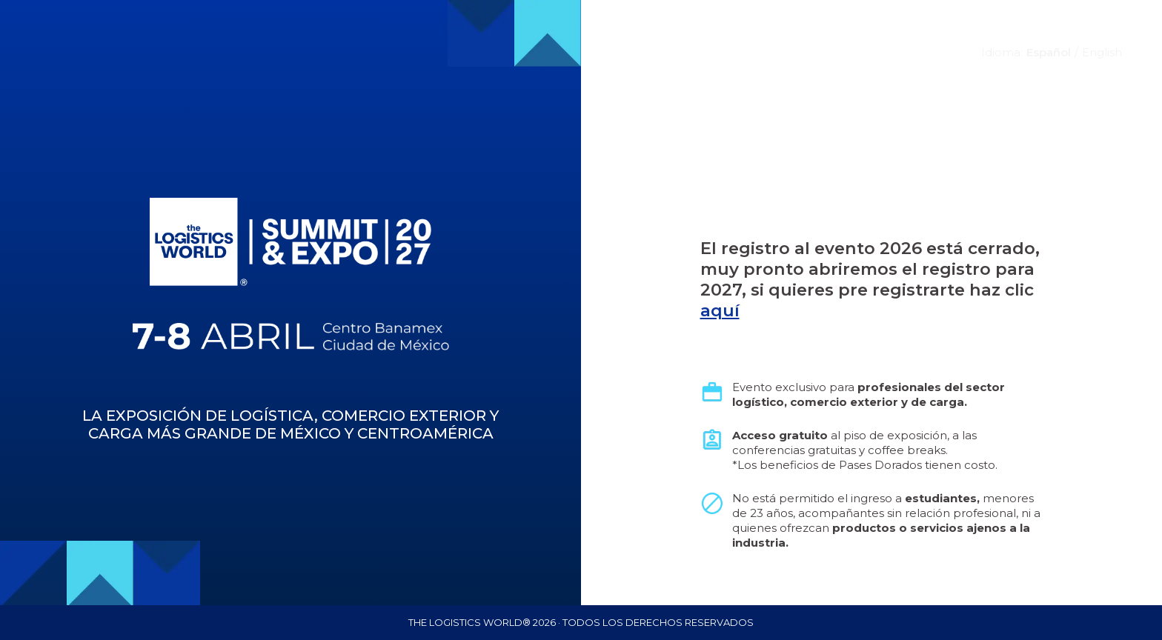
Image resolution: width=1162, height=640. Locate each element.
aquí (720, 310)
